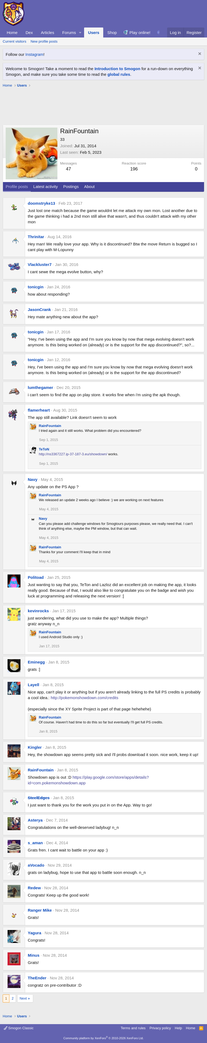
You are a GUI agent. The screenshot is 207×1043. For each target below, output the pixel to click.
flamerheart (39, 410)
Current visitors (14, 41)
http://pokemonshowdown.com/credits (84, 697)
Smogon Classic (19, 1028)
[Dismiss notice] (199, 54)
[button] (80, 32)
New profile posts (43, 41)
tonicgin (35, 287)
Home (12, 32)
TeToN (44, 449)
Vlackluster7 (39, 264)
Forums (69, 32)
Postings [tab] (71, 186)
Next (23, 998)
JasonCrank (39, 309)
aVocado (36, 865)
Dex (29, 32)
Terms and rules (133, 1028)
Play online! (139, 32)
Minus (33, 955)
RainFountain (50, 426)
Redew (34, 887)
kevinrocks (38, 610)
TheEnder (37, 978)
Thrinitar (36, 236)
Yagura (34, 933)
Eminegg (36, 662)
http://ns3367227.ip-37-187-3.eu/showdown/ (73, 454)
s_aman (35, 842)
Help (178, 1028)
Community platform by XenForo (103, 1038)
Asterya (35, 820)
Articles (47, 32)
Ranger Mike (40, 910)
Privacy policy (160, 1028)
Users (93, 32)
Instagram (34, 54)
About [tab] (89, 186)
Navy (32, 479)
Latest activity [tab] (45, 186)
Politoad (36, 577)
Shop (112, 32)
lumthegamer (40, 387)
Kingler (35, 747)
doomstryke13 (41, 203)
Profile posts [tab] (17, 186)
